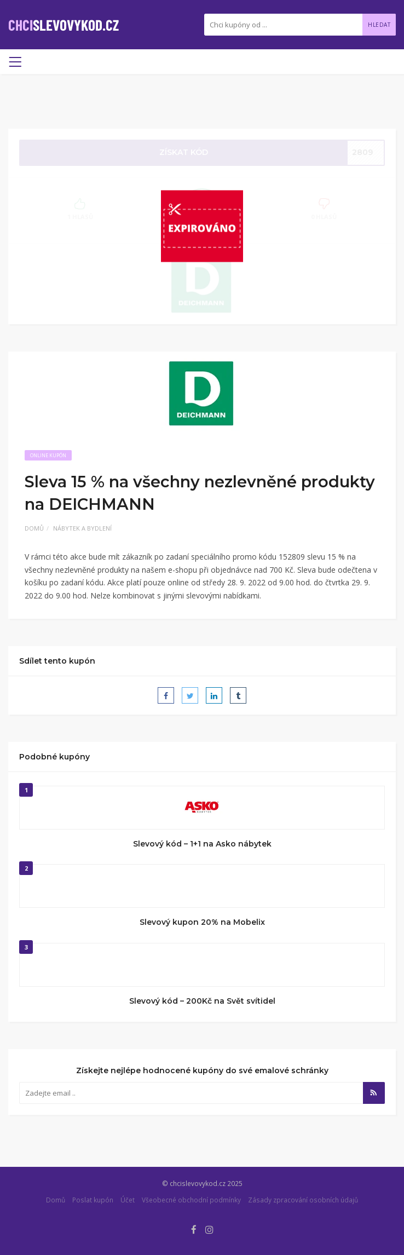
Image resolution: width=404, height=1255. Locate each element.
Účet (127, 1199)
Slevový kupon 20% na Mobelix (202, 922)
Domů (34, 528)
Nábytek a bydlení (82, 528)
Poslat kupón (92, 1199)
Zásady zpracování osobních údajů (303, 1199)
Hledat (379, 24)
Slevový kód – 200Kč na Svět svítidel (202, 1001)
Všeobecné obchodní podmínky (191, 1199)
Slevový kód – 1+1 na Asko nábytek (202, 844)
